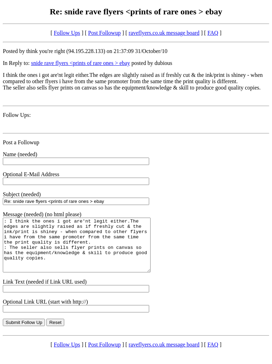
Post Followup (104, 33)
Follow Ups (67, 33)
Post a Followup (21, 142)
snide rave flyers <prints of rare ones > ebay (80, 63)
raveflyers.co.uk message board (164, 33)
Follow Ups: (17, 115)
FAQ (212, 33)
